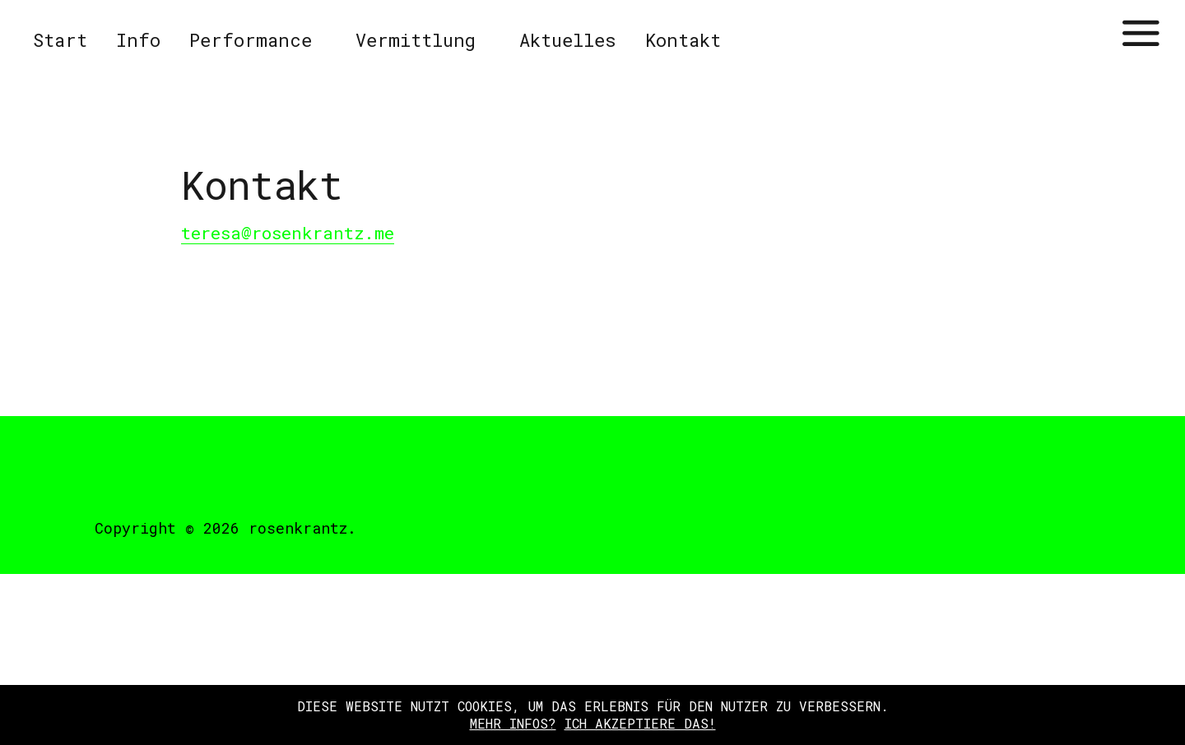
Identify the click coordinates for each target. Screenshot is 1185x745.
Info (138, 40)
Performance (250, 40)
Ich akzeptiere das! (640, 723)
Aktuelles (567, 40)
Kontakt (683, 40)
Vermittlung (416, 40)
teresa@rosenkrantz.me (287, 232)
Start (60, 40)
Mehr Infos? (513, 723)
